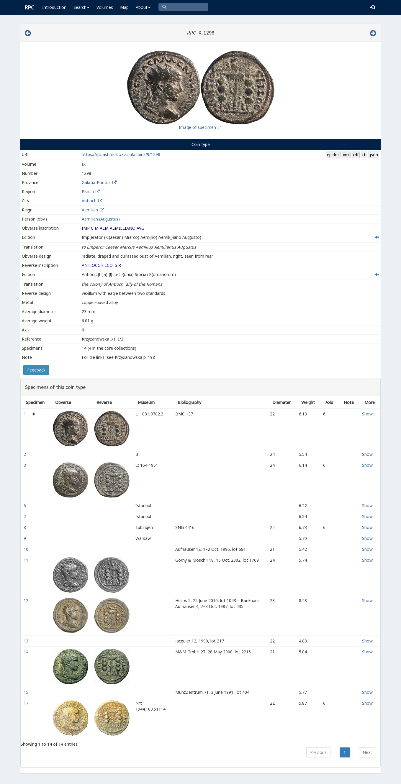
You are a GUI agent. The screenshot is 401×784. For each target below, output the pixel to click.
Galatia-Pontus (96, 182)
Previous (318, 752)
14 (27, 652)
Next (367, 752)
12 (27, 600)
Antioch (89, 200)
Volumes (104, 7)
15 (27, 692)
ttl (364, 154)
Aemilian (90, 210)
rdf (356, 154)
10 (27, 549)
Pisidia (88, 191)
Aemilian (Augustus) (101, 219)
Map (124, 7)
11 (27, 560)
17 (27, 703)
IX (84, 164)
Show (367, 414)
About (143, 7)
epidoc (333, 154)
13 (27, 641)
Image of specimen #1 (200, 127)
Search (81, 7)
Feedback (36, 370)
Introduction (54, 7)
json (374, 154)
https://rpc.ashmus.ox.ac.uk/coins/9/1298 (121, 154)
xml (346, 154)
